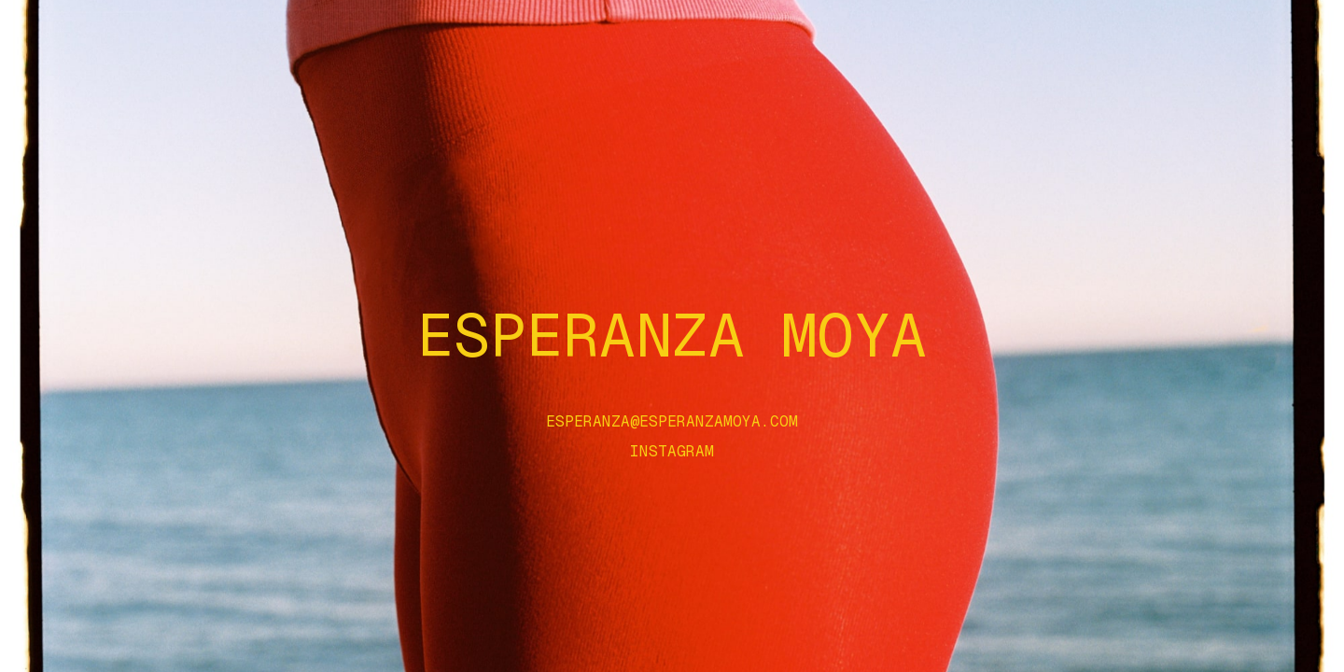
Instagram (672, 451)
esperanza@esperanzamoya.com (672, 421)
